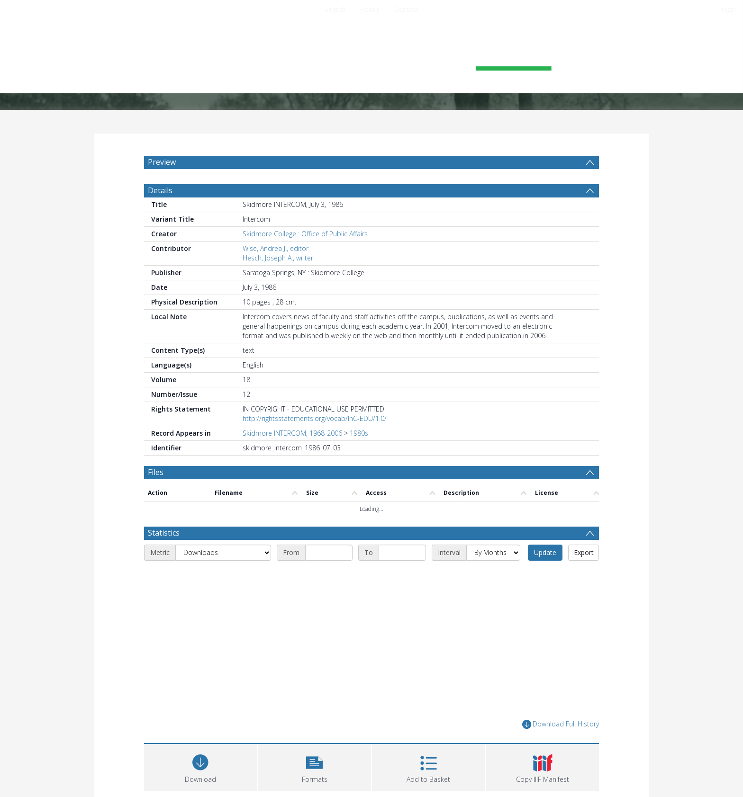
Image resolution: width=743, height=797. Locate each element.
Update (545, 552)
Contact (406, 9)
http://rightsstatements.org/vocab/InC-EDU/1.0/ (315, 418)
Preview (162, 162)
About (370, 9)
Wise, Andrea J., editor (275, 248)
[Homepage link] (371, 60)
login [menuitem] (729, 9)
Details (160, 190)
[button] (315, 766)
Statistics (164, 533)
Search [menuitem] (335, 9)
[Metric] (223, 553)
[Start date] (329, 553)
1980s (359, 433)
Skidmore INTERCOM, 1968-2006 (292, 433)
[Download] (200, 766)
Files (155, 472)
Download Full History (560, 724)
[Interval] (493, 553)
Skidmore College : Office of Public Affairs (305, 233)
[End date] (402, 553)
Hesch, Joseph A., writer (278, 257)
